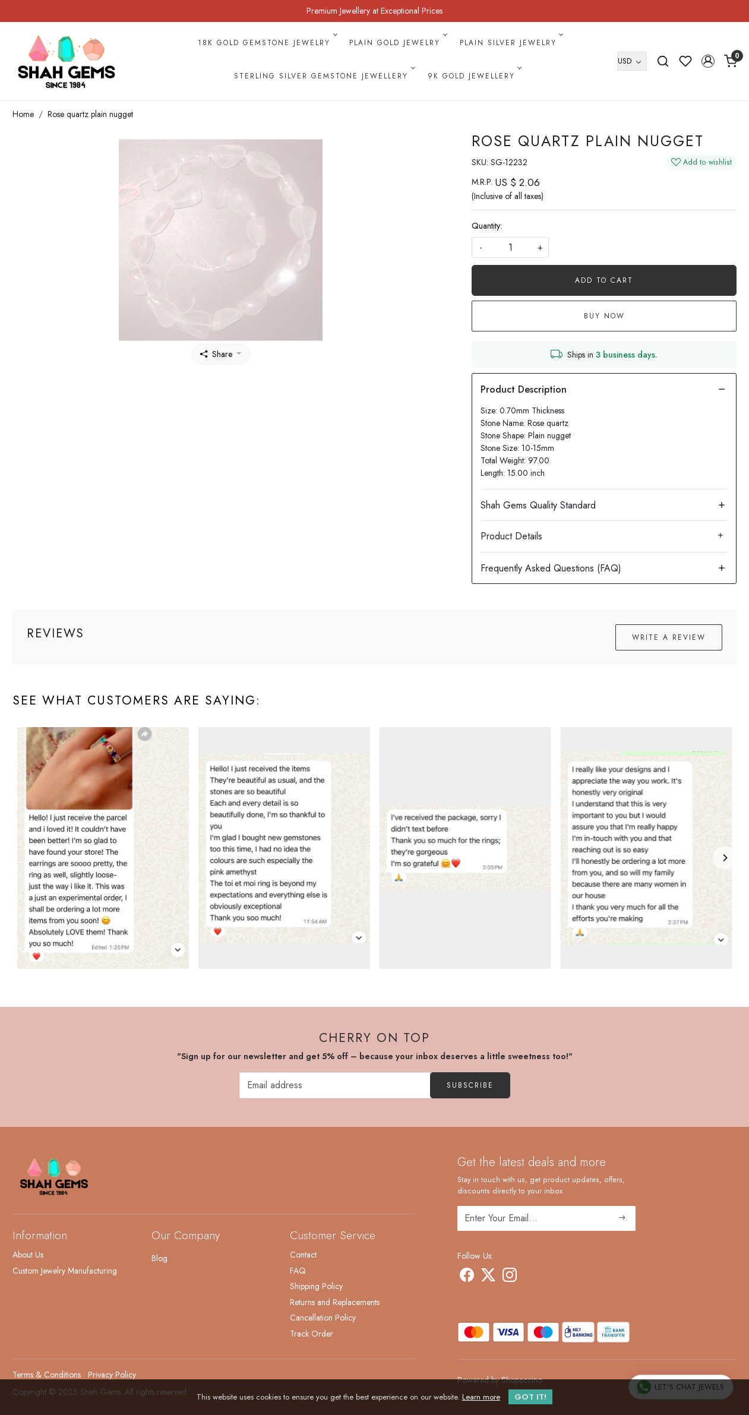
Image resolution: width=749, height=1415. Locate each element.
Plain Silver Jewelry (511, 42)
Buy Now (604, 316)
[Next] (725, 858)
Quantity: (487, 226)
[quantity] (510, 247)
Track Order (311, 1334)
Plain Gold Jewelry (397, 42)
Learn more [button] (481, 1397)
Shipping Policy (316, 1286)
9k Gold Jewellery (474, 76)
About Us (27, 1255)
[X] (488, 1277)
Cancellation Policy (323, 1318)
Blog (159, 1258)
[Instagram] (509, 1277)
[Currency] (632, 61)
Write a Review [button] (669, 637)
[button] (708, 61)
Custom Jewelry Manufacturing (64, 1271)
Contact (303, 1255)
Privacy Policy (112, 1375)
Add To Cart (604, 280)
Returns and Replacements (335, 1302)
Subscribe (470, 1085)
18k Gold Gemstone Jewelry (267, 42)
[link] (663, 61)
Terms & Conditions (46, 1375)
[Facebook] (466, 1277)
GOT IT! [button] (530, 1397)
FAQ (298, 1271)
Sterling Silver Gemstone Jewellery (323, 76)
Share (216, 354)
